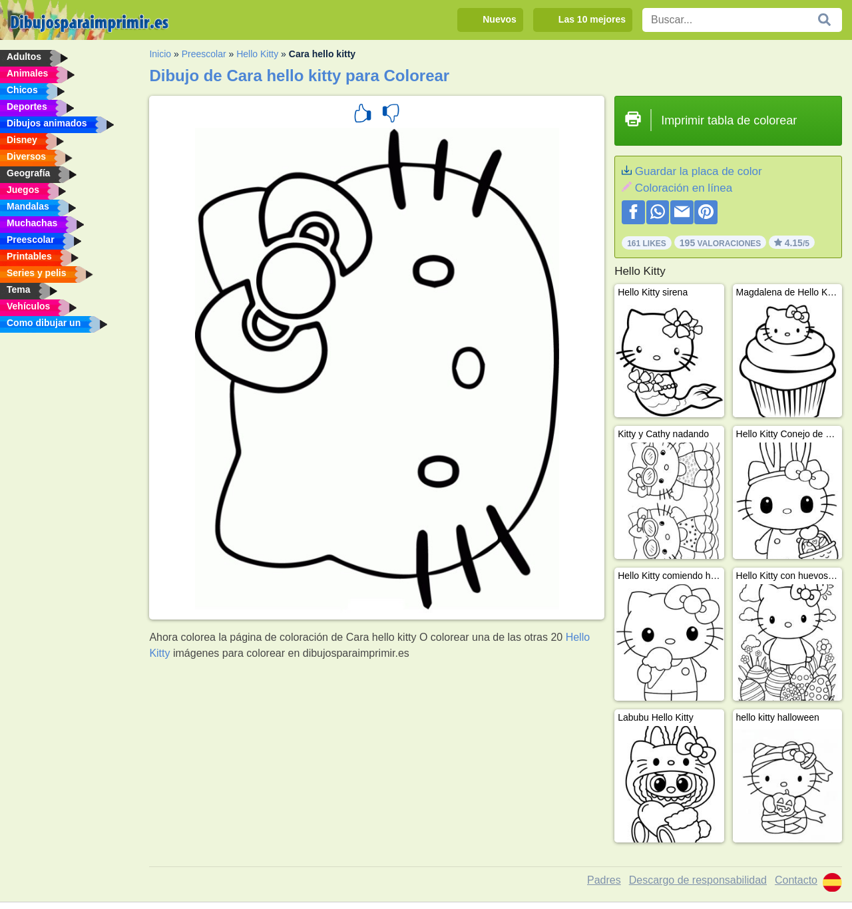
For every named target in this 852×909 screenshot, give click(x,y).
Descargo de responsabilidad (698, 880)
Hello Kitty (257, 54)
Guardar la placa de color (698, 171)
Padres (604, 880)
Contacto (796, 880)
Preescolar (204, 54)
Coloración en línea (683, 188)
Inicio (160, 54)
